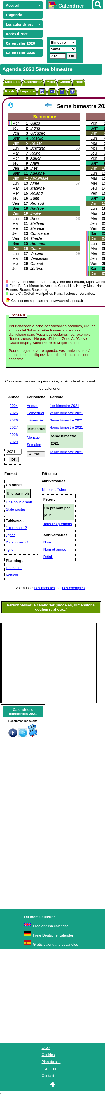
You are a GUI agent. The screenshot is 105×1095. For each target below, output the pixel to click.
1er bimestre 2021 (64, 406)
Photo (10, 91)
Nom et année (54, 549)
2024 (14, 406)
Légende (27, 91)
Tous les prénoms (57, 524)
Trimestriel (35, 420)
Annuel (32, 406)
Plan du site (51, 1062)
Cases (64, 82)
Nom (47, 542)
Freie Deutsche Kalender (53, 935)
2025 (14, 413)
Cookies (48, 1055)
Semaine (34, 445)
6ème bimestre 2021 (66, 452)
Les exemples (73, 588)
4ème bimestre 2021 (66, 427)
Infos (78, 82)
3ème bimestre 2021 (66, 420)
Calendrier (33, 82)
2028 (14, 435)
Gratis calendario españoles (55, 944)
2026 (14, 420)
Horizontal (14, 568)
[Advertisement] (73, 22)
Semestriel (35, 413)
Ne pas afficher (54, 489)
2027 (14, 427)
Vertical (12, 575)
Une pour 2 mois (19, 502)
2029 (14, 442)
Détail (48, 557)
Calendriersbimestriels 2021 (23, 712)
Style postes (16, 509)
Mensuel (34, 437)
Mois (50, 82)
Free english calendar (50, 926)
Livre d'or (49, 1069)
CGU (46, 1048)
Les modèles (44, 588)
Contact (48, 1076)
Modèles (12, 82)
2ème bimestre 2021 (66, 413)
